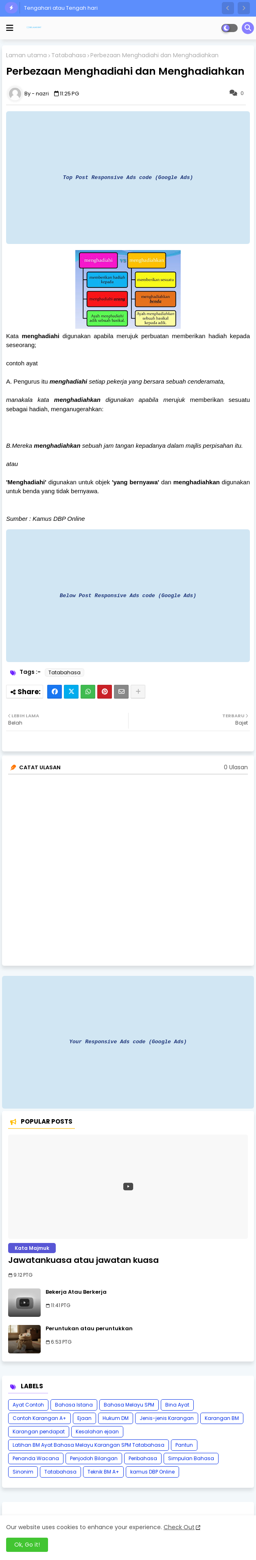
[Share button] (138, 692)
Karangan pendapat (39, 1431)
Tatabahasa (68, 55)
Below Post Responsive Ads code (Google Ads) (128, 595)
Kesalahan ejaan (97, 1431)
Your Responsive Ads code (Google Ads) (128, 1041)
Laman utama (26, 55)
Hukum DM (116, 1418)
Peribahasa (143, 1458)
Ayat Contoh (28, 1404)
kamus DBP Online (152, 1471)
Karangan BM (222, 1418)
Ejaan (84, 1418)
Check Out (179, 1527)
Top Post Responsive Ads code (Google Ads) (128, 177)
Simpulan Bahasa (191, 1458)
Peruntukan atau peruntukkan (89, 1328)
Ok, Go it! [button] (27, 1545)
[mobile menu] (10, 28)
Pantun (184, 1444)
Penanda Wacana (36, 1458)
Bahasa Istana (74, 1404)
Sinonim (23, 1471)
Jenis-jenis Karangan (167, 1418)
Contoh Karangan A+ (39, 1418)
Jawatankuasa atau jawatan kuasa (83, 1260)
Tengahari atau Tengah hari (61, 8)
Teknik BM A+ (103, 1471)
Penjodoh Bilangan (94, 1458)
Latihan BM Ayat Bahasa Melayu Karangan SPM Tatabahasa (88, 1444)
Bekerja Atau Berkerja (76, 1292)
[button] (228, 8)
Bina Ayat (177, 1404)
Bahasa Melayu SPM (129, 1404)
